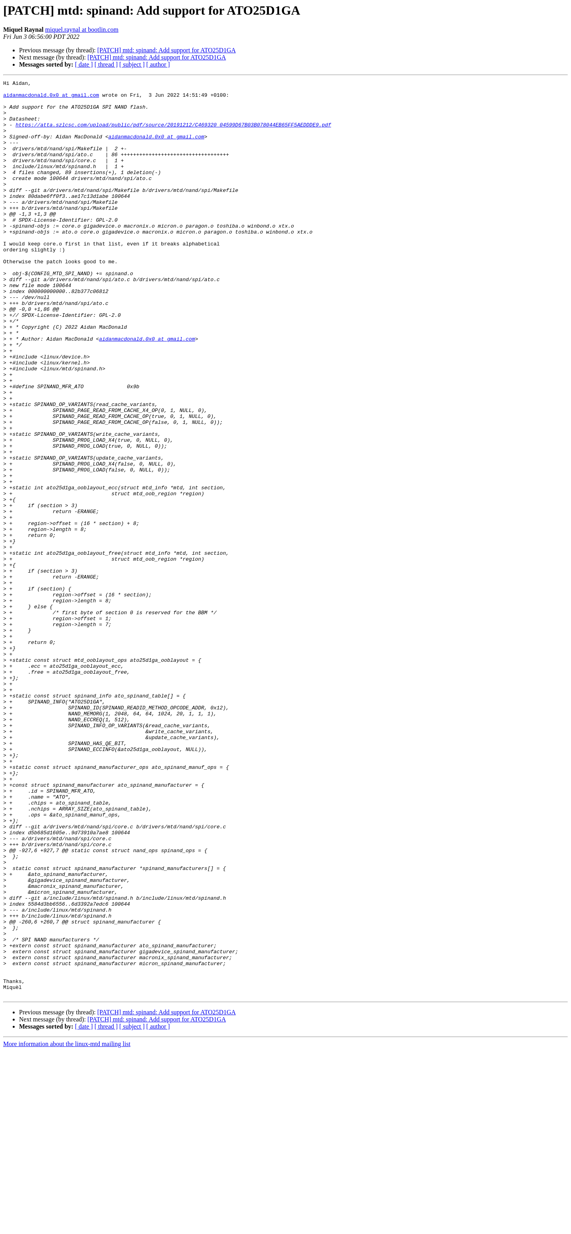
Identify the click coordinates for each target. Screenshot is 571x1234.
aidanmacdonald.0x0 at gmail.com (51, 98)
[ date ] (84, 64)
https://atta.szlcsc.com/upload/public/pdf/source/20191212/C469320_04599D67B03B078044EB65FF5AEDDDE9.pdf (173, 134)
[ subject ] (132, 64)
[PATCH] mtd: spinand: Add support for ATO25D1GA (166, 50)
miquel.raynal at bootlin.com (82, 29)
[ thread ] (106, 64)
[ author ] (158, 64)
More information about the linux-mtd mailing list (66, 1227)
